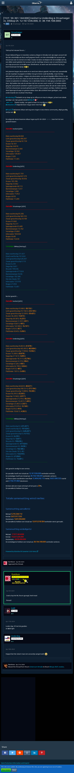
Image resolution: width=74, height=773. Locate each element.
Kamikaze (11, 562)
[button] (3, 3)
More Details (6, 770)
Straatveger (17, 24)
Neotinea (11, 664)
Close (14, 770)
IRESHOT (10, 102)
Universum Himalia (36, 667)
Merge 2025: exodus (57, 667)
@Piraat (8, 110)
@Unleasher (10, 105)
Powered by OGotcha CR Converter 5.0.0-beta (21, 551)
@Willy (30, 100)
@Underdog (10, 97)
